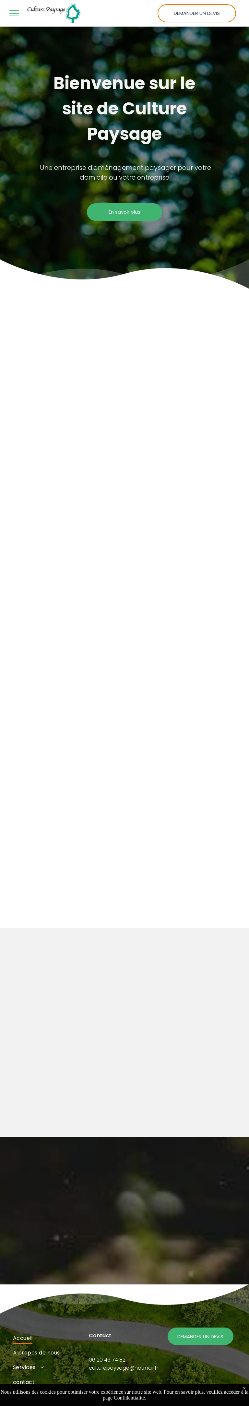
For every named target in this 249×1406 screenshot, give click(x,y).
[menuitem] (48, 1337)
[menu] (14, 13)
